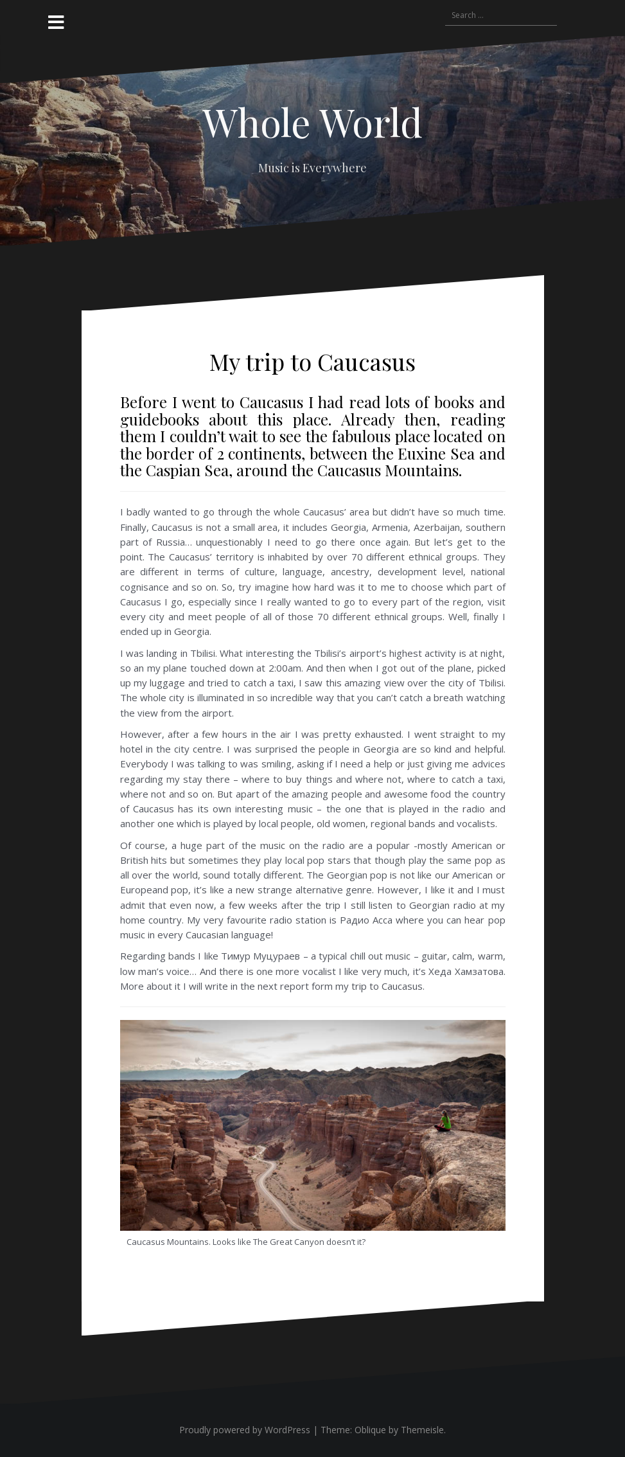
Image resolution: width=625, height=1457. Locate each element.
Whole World (312, 121)
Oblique (370, 1430)
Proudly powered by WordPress (244, 1430)
